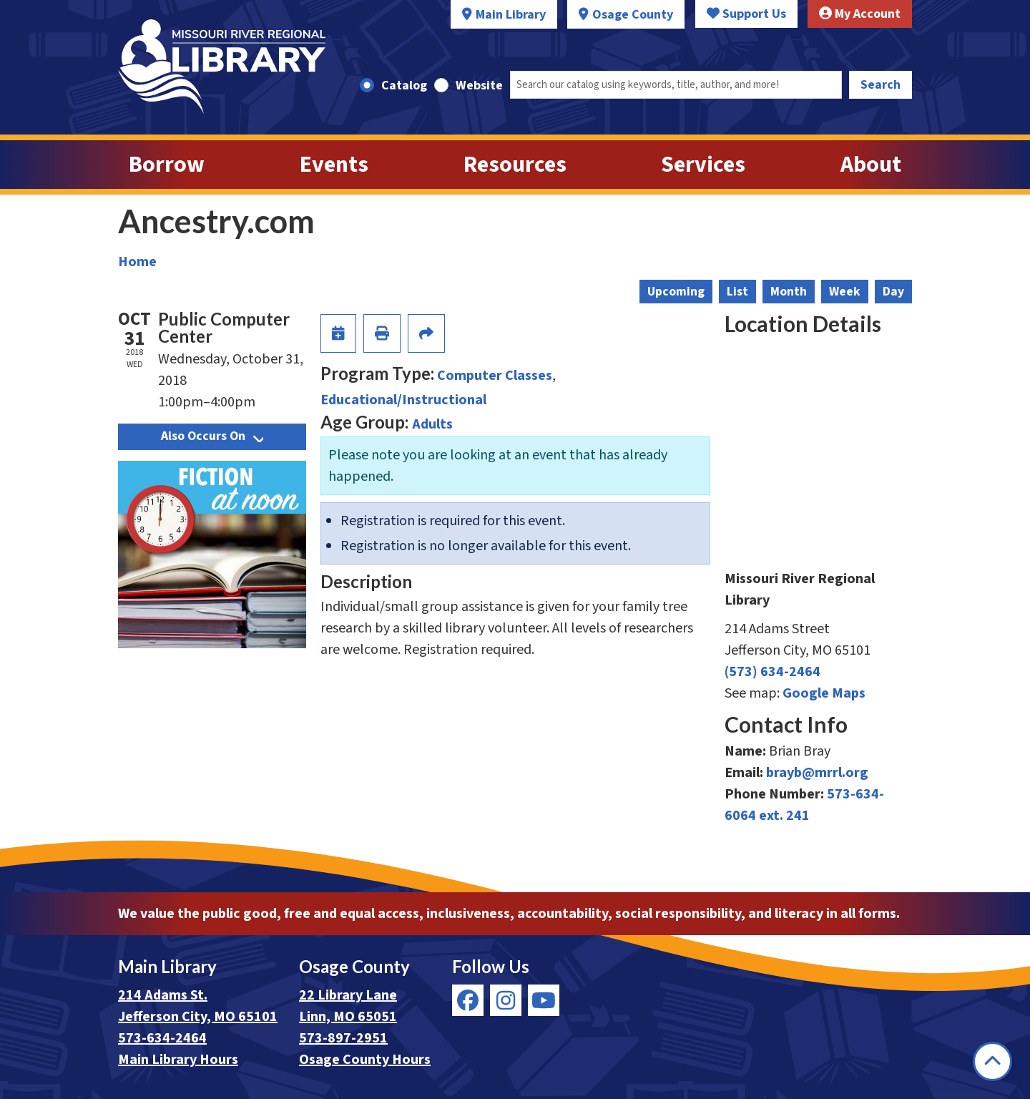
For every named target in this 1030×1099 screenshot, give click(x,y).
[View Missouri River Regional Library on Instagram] (505, 1000)
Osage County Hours (365, 1060)
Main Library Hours (178, 1060)
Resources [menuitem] (515, 164)
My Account (860, 14)
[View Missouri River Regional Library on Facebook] (468, 1000)
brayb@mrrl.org (817, 773)
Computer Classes (494, 376)
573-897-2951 (343, 1038)
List (737, 292)
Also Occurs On (212, 436)
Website (479, 85)
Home (137, 262)
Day (893, 292)
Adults (432, 424)
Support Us (746, 14)
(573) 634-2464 (772, 672)
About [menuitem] (870, 164)
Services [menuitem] (703, 164)
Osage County (632, 15)
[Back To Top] (992, 1061)
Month (788, 292)
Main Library (511, 15)
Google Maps (824, 693)
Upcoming (676, 292)
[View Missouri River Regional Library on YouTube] (543, 1000)
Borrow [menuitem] (167, 164)
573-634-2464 (162, 1038)
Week (844, 292)
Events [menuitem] (334, 164)
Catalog (404, 85)
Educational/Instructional (403, 400)
